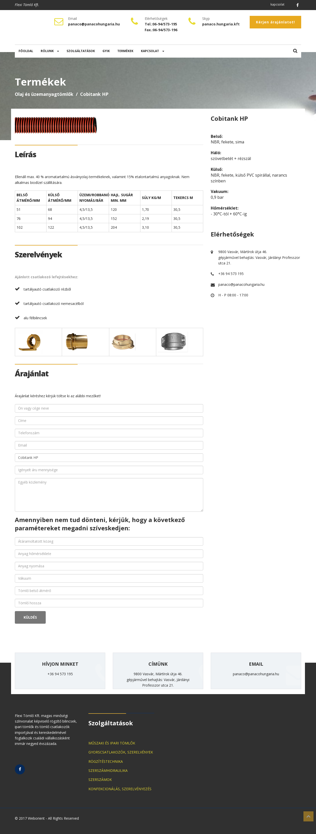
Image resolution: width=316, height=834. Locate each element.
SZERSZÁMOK (100, 779)
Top (308, 816)
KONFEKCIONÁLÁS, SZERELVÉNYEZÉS (119, 788)
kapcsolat (277, 4)
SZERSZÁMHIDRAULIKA (108, 770)
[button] (295, 51)
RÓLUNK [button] (50, 51)
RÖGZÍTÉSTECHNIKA (105, 761)
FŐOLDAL (26, 51)
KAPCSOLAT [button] (152, 51)
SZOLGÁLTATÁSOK (81, 51)
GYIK (106, 51)
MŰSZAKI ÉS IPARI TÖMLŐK (111, 743)
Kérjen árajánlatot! (275, 22)
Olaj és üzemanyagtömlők (44, 94)
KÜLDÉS (30, 617)
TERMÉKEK (125, 51)
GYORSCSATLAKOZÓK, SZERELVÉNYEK (120, 752)
